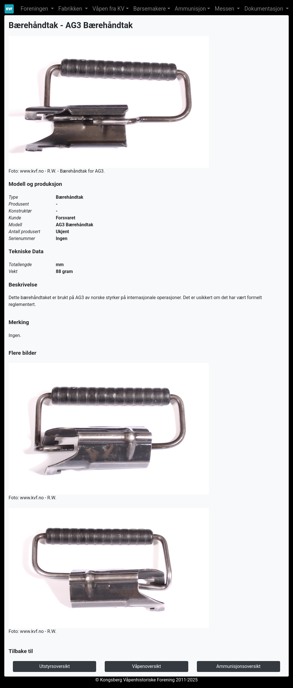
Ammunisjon (190, 8)
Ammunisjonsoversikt (238, 666)
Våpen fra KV (108, 8)
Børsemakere (149, 8)
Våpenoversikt (146, 666)
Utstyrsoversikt (54, 666)
